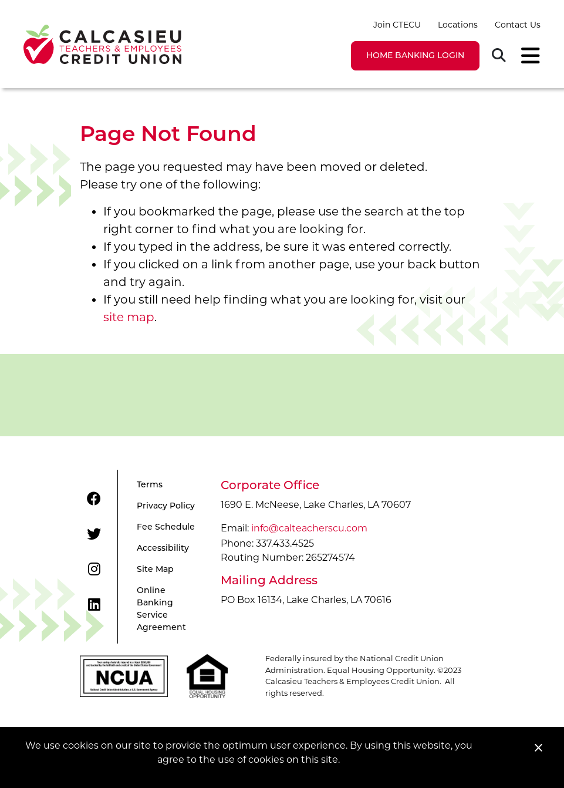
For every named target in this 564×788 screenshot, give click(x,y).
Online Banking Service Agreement (161, 609)
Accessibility (163, 548)
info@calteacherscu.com (309, 528)
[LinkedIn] (94, 604)
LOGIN (415, 56)
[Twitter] (94, 534)
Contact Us (518, 24)
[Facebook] (94, 499)
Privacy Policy (166, 506)
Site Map (155, 569)
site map (128, 317)
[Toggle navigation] (527, 55)
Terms (150, 485)
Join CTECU (397, 24)
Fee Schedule (166, 527)
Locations (458, 24)
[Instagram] (94, 569)
